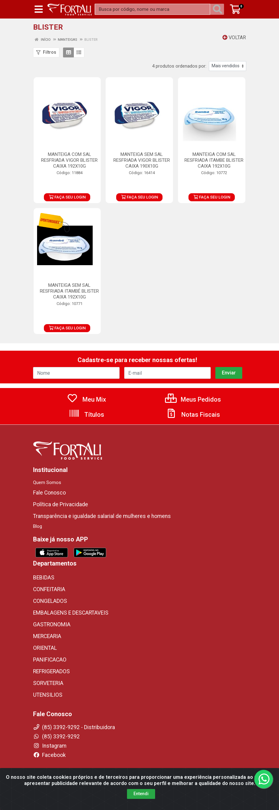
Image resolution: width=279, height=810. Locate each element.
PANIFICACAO (49, 660)
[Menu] (38, 9)
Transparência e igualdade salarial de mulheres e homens (102, 516)
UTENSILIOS (47, 695)
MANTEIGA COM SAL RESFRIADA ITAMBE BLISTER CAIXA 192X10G (213, 160)
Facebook (49, 755)
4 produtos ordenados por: (179, 66)
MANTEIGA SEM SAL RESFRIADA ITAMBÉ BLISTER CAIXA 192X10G (69, 291)
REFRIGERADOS (51, 671)
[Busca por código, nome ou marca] (152, 9)
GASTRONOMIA (51, 624)
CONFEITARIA (49, 589)
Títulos (86, 414)
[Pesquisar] (218, 9)
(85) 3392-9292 (56, 736)
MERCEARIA (47, 636)
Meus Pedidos (193, 399)
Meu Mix (86, 399)
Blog (37, 526)
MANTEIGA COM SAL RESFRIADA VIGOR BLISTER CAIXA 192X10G (69, 160)
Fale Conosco (49, 493)
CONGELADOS (50, 601)
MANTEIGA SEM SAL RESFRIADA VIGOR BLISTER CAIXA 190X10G (141, 160)
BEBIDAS (43, 577)
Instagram (49, 746)
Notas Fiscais (193, 414)
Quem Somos (47, 482)
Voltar (234, 37)
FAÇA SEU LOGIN (67, 197)
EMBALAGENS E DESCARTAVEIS (70, 613)
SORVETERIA (48, 683)
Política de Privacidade (60, 504)
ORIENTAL (45, 648)
